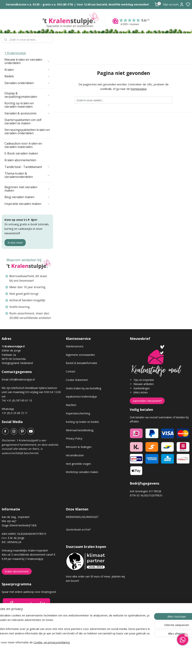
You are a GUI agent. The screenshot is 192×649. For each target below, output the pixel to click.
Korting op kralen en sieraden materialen (27, 105)
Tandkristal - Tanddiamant (27, 167)
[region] (71, 629)
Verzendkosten (75, 455)
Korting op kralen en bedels (82, 422)
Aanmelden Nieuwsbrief (147, 401)
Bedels (27, 76)
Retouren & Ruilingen (79, 447)
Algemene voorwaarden (80, 355)
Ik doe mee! (15, 242)
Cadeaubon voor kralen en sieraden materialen (23, 145)
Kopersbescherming (78, 413)
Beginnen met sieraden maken (27, 188)
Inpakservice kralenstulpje (81, 396)
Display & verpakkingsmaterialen (27, 95)
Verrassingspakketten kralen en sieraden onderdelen (27, 131)
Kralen (27, 70)
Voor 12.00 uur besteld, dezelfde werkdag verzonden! (113, 4)
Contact (70, 371)
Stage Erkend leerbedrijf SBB (19, 525)
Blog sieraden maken (27, 197)
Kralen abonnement (17, 571)
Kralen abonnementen (20, 160)
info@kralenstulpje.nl (22, 379)
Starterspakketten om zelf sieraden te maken (22, 121)
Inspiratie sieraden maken (27, 204)
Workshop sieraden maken (82, 472)
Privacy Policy (74, 438)
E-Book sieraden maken (21, 153)
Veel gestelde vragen (78, 463)
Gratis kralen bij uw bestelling (83, 388)
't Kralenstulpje (15, 53)
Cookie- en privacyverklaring (63, 642)
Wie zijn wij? (9, 521)
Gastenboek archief (78, 529)
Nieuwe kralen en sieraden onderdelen (27, 61)
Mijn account (173, 4)
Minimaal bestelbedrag (79, 430)
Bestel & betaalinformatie (81, 363)
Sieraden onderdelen (27, 83)
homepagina (138, 89)
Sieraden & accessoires (27, 113)
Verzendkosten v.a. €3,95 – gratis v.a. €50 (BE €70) (39, 4)
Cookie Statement (77, 380)
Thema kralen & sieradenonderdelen (27, 175)
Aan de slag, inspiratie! (15, 517)
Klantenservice (74, 346)
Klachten (71, 405)
